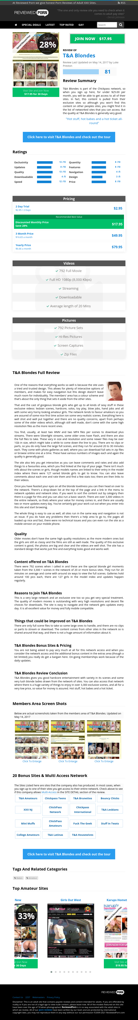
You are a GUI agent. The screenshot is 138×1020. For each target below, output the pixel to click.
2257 (27, 997)
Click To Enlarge (32, 761)
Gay (81, 24)
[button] (51, 972)
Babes (18, 878)
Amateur (31, 878)
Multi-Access (49, 792)
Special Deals (31, 24)
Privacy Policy (53, 997)
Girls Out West (71, 900)
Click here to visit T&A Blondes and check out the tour (69, 137)
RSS (121, 2)
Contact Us (18, 997)
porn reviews (45, 1009)
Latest (50, 24)
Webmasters (39, 997)
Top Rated (66, 24)
